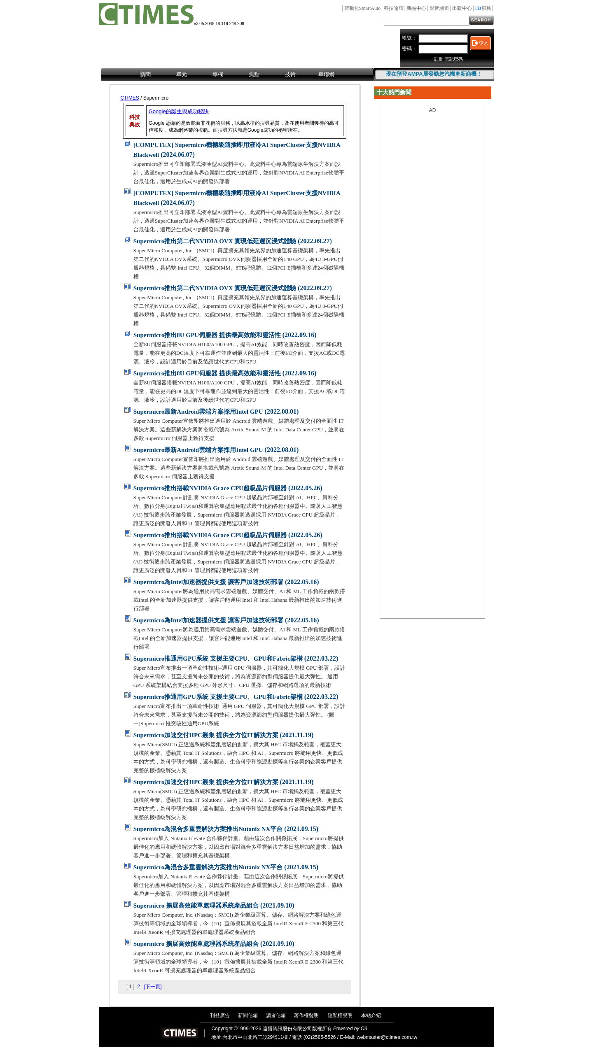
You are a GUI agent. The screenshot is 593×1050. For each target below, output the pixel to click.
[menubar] (237, 75)
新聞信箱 (248, 1015)
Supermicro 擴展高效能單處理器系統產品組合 (196, 905)
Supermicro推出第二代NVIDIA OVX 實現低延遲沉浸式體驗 (214, 241)
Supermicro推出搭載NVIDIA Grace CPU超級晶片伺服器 (210, 488)
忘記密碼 (454, 58)
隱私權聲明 (340, 1015)
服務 (483, 8)
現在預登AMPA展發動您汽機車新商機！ (433, 74)
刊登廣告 (220, 1015)
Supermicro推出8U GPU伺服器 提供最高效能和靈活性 (207, 335)
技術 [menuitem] (290, 74)
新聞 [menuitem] (145, 74)
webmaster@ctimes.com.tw (387, 1037)
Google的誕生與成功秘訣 (179, 111)
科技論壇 (394, 8)
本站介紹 (371, 1015)
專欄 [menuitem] (217, 74)
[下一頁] (153, 986)
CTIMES (129, 98)
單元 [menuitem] (181, 74)
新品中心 (416, 8)
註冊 (438, 58)
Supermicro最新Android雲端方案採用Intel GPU (198, 411)
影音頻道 (439, 8)
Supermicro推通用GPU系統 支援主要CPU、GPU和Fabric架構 (218, 658)
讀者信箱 (276, 1015)
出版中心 (462, 8)
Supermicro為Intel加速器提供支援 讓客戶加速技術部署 (208, 582)
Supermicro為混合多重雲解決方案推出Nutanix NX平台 (208, 829)
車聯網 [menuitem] (326, 74)
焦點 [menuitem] (254, 74)
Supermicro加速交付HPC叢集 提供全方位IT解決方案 (205, 735)
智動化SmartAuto (362, 8)
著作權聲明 (306, 1015)
